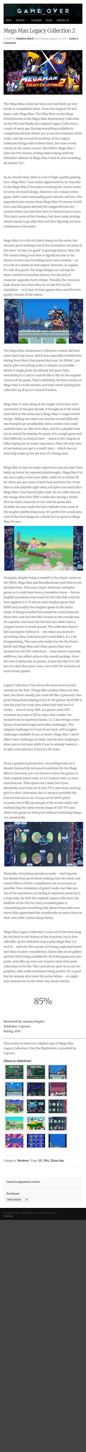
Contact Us (63, 20)
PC (40, 1160)
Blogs (49, 20)
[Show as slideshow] (17, 1061)
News (9, 20)
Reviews (20, 21)
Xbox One (57, 1160)
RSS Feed (8, 1216)
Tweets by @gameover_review (23, 1181)
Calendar (36, 20)
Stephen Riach (25, 38)
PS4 (46, 1160)
